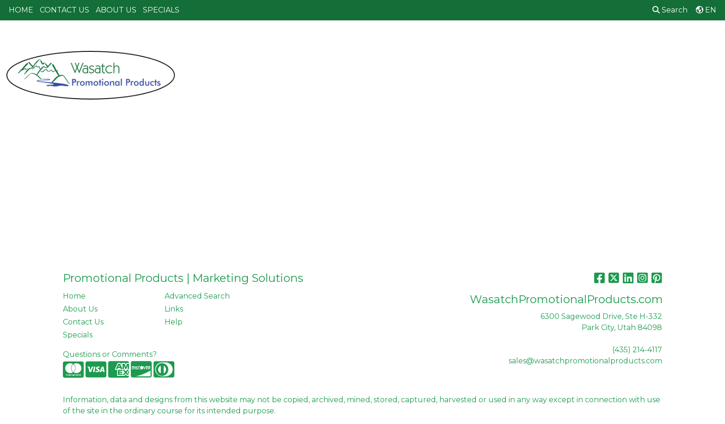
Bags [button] (329, 40)
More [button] (656, 40)
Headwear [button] (457, 40)
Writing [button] (617, 40)
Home (74, 296)
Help (174, 322)
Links (174, 309)
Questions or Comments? (110, 354)
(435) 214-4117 (637, 349)
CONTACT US (64, 10)
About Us (80, 309)
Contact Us (83, 322)
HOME (21, 10)
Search (670, 10)
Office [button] (543, 40)
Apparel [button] (247, 40)
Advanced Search (197, 296)
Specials (77, 334)
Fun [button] (415, 40)
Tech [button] (579, 40)
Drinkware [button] (372, 40)
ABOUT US (116, 10)
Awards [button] (291, 40)
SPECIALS (161, 10)
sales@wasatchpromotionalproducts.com (585, 360)
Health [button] (504, 40)
